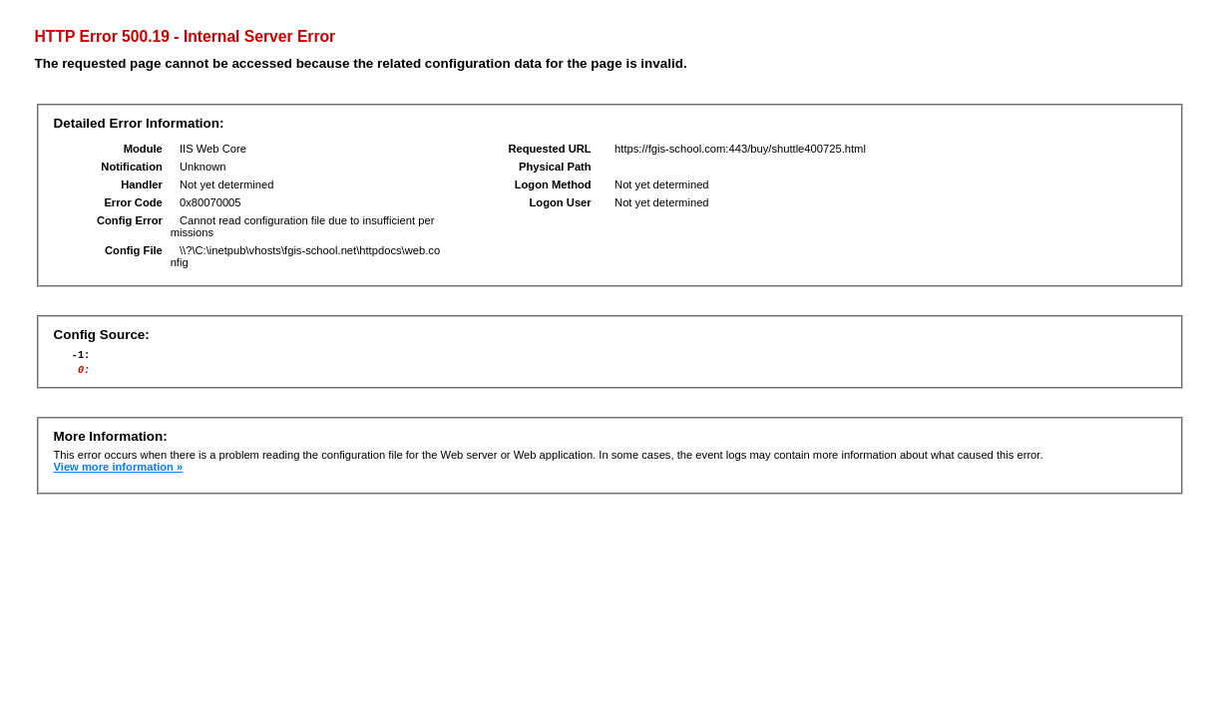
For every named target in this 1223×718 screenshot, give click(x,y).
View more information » (119, 473)
